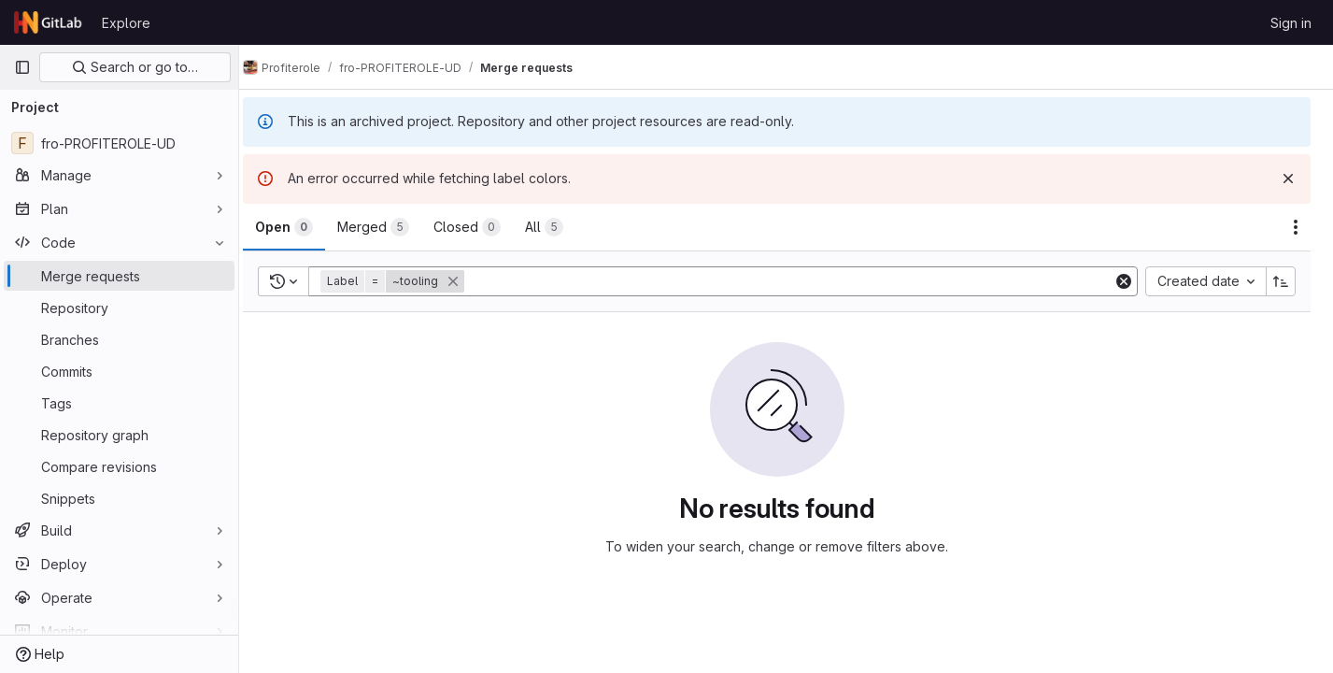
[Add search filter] (800, 281)
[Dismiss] (1288, 178)
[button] (413, 281)
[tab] (303, 227)
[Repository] (119, 307)
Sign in (1291, 23)
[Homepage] (48, 22)
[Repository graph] (119, 435)
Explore (126, 23)
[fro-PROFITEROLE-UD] (119, 143)
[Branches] (119, 339)
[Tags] (119, 403)
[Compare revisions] (119, 466)
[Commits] (119, 371)
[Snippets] (119, 498)
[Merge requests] (119, 276)
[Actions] (1296, 227)
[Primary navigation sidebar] (22, 67)
